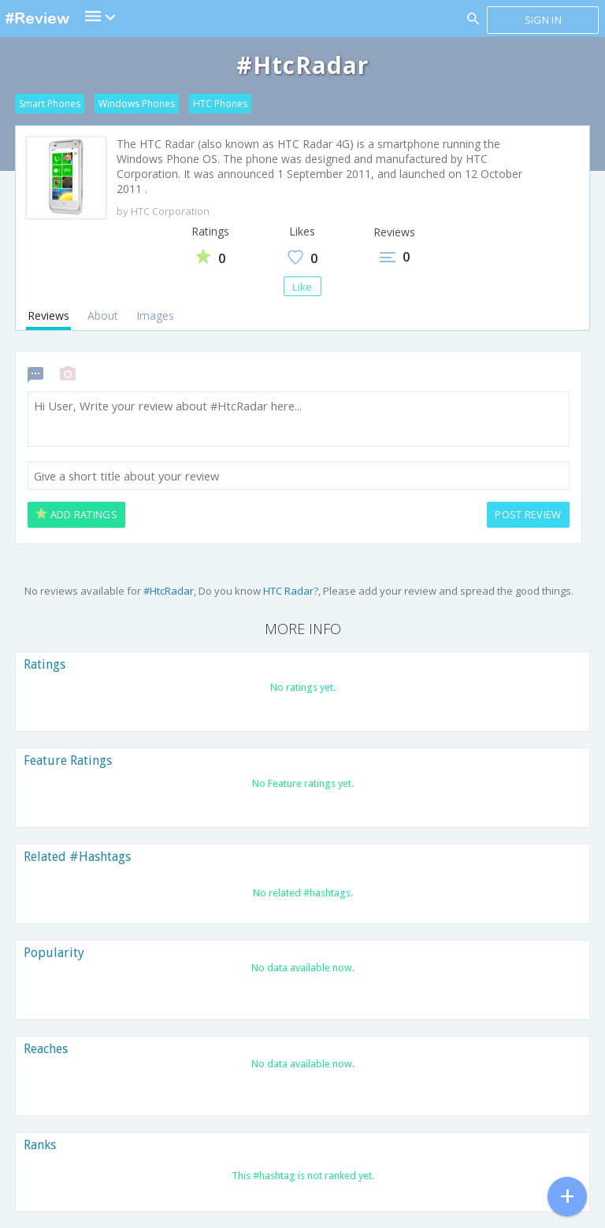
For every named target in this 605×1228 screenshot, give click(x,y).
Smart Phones (49, 103)
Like (302, 287)
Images (155, 315)
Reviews (48, 315)
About (102, 315)
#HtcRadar (168, 591)
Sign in (543, 20)
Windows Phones (136, 103)
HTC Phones (220, 103)
